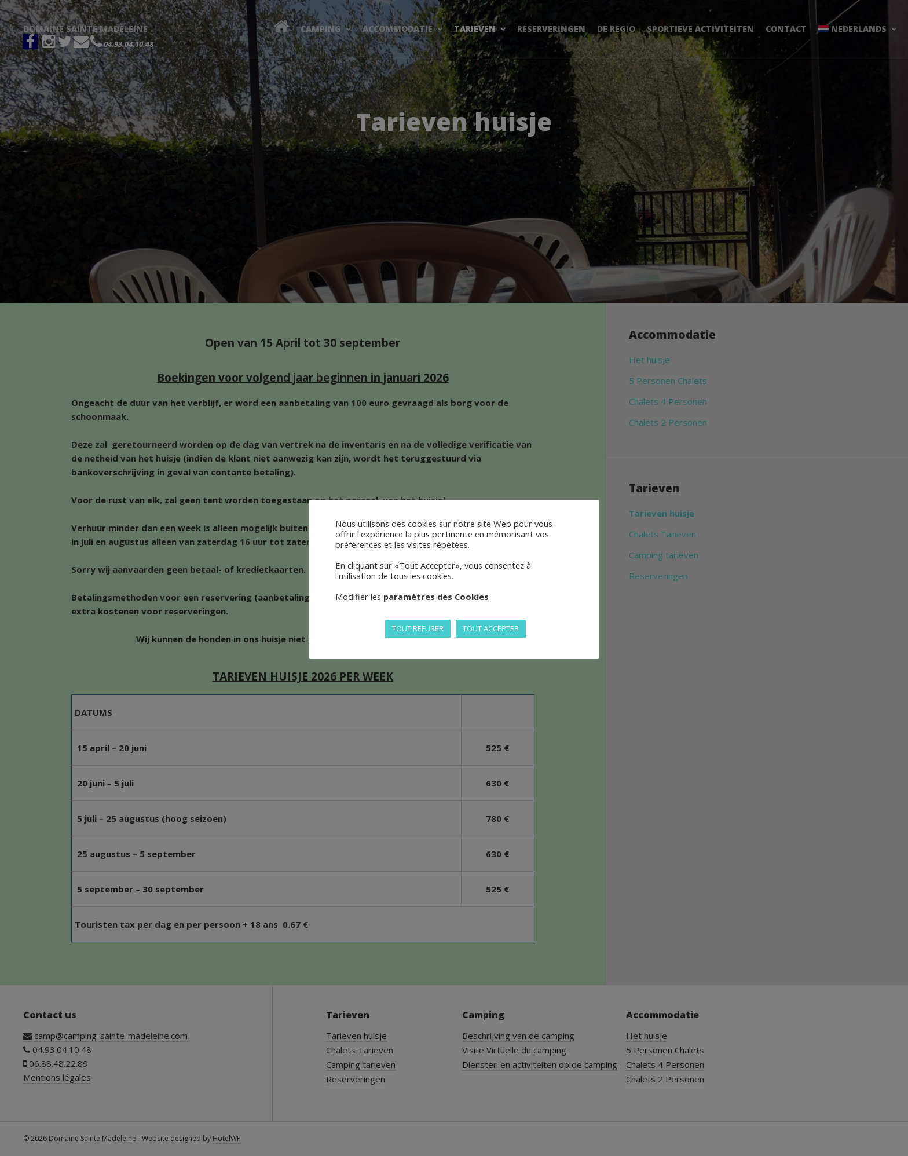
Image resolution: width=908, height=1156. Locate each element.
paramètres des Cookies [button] (436, 596)
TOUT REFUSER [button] (418, 628)
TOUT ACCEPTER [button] (491, 628)
